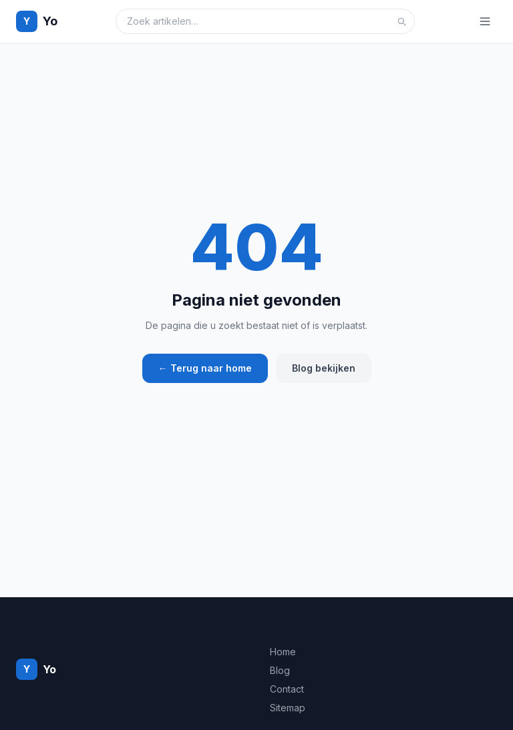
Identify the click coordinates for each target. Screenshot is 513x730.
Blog (280, 670)
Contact (287, 689)
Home (283, 651)
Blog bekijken (323, 368)
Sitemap (287, 707)
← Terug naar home (205, 368)
